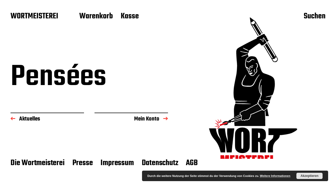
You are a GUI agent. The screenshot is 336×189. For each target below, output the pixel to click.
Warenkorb (96, 16)
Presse (82, 163)
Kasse (130, 16)
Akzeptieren (309, 176)
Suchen (315, 16)
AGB (191, 163)
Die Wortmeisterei (37, 163)
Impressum (117, 163)
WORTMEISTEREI (34, 16)
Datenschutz (160, 163)
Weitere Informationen (275, 175)
